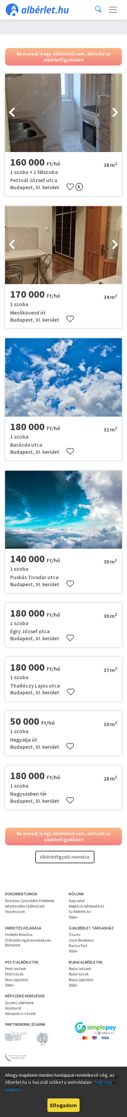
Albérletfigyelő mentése (65, 857)
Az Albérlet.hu (80, 911)
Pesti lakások (15, 968)
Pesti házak (14, 974)
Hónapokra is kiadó (20, 1013)
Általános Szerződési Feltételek (30, 900)
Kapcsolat (77, 900)
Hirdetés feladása (19, 934)
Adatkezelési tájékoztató (24, 906)
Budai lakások (80, 968)
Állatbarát (13, 1008)
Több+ (73, 917)
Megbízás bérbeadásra (86, 906)
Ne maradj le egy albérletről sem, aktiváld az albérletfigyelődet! (64, 57)
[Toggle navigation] (113, 9)
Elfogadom (63, 1105)
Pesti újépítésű (16, 979)
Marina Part (78, 945)
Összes (74, 934)
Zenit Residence (81, 940)
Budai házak (79, 974)
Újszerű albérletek (19, 1002)
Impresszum (15, 911)
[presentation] (11, 113)
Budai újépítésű (81, 979)
